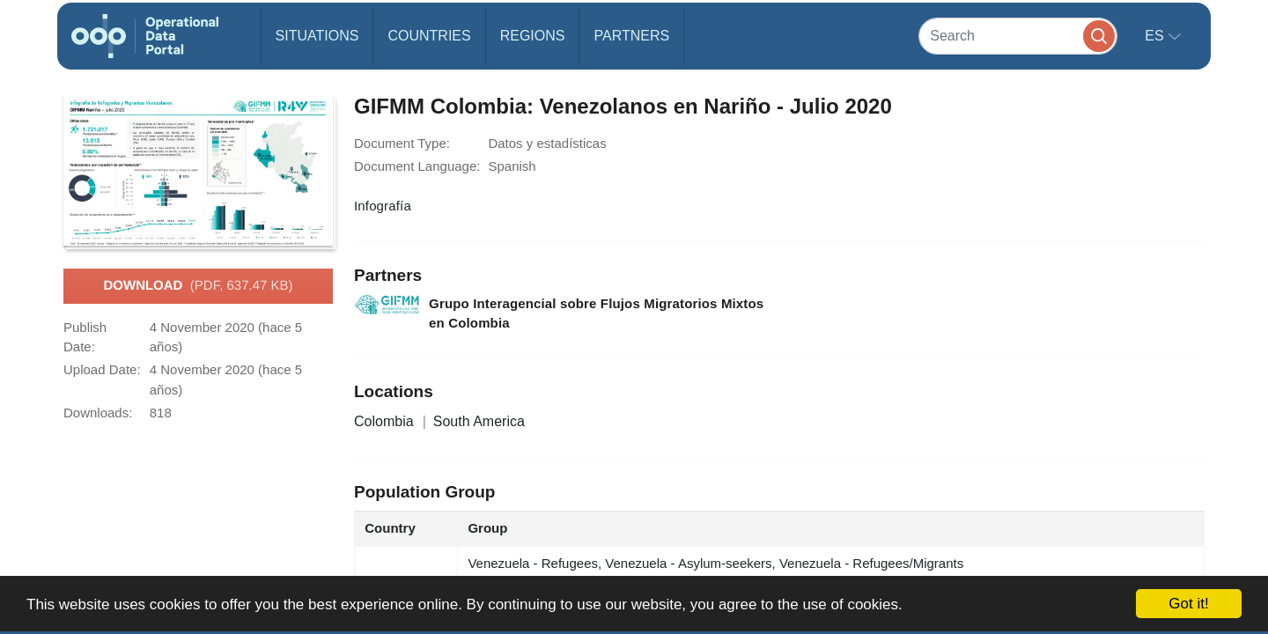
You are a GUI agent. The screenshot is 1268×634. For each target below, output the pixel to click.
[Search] (1017, 36)
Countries (428, 35)
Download (197, 286)
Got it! (1188, 603)
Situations (317, 35)
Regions (532, 35)
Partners (631, 35)
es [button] (1156, 35)
